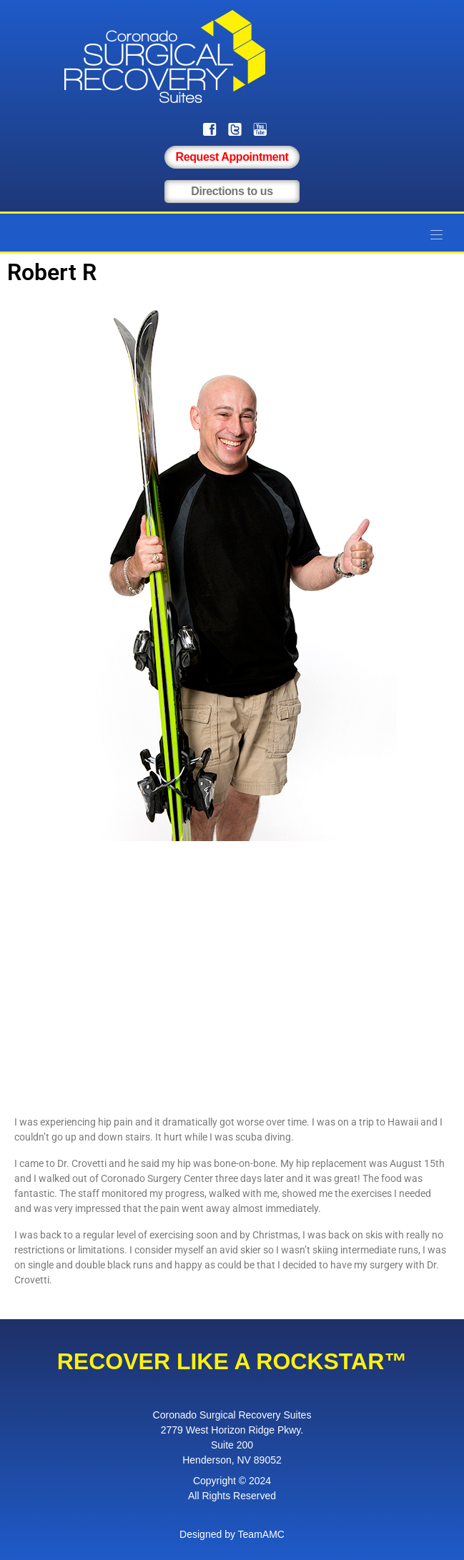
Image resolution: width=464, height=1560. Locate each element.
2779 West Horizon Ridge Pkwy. (232, 1430)
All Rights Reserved (232, 1495)
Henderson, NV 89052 (232, 1460)
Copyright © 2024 (232, 1480)
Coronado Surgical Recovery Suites (232, 1415)
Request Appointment (231, 157)
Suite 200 (232, 1445)
